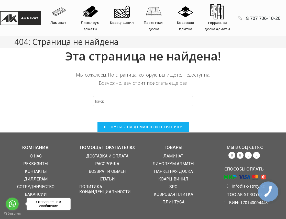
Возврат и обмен (107, 171)
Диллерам (36, 179)
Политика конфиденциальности (105, 189)
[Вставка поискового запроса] (143, 101)
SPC (173, 186)
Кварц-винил (122, 22)
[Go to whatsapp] (12, 204)
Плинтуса (173, 202)
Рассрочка (107, 163)
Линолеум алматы (173, 163)
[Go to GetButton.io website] (12, 213)
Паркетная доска (173, 171)
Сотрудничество (35, 186)
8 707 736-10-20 (263, 18)
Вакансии (36, 194)
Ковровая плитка (173, 194)
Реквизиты (35, 163)
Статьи (107, 179)
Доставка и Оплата (107, 156)
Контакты (36, 171)
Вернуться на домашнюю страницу (143, 127)
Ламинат (58, 22)
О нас (36, 156)
